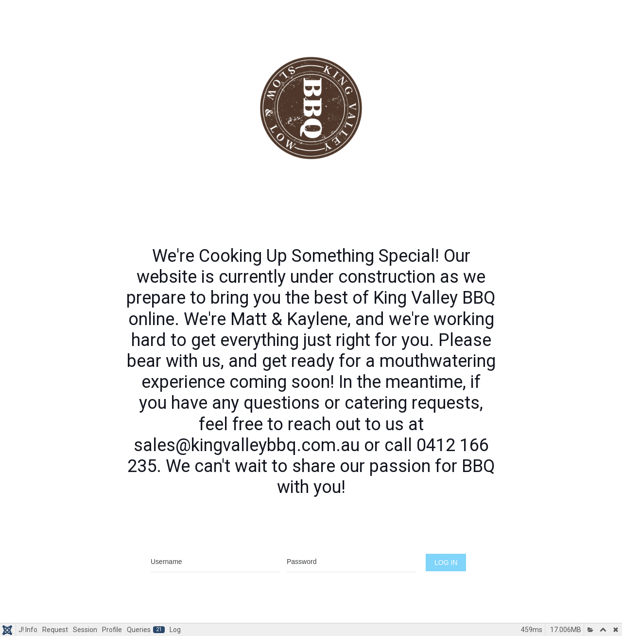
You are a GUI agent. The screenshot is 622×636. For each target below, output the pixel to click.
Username (215, 543)
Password (351, 543)
